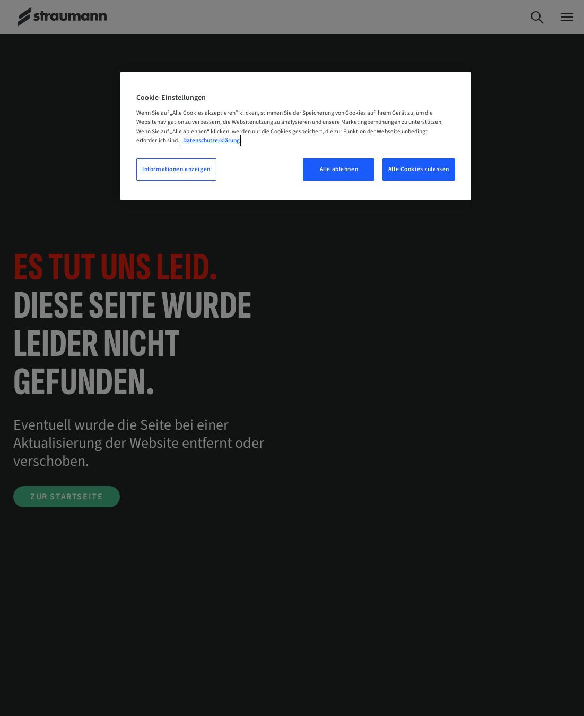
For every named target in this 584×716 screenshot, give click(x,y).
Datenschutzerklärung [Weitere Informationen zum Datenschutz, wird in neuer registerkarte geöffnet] (211, 140)
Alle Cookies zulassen (418, 169)
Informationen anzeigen (176, 169)
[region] (295, 136)
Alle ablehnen (339, 169)
